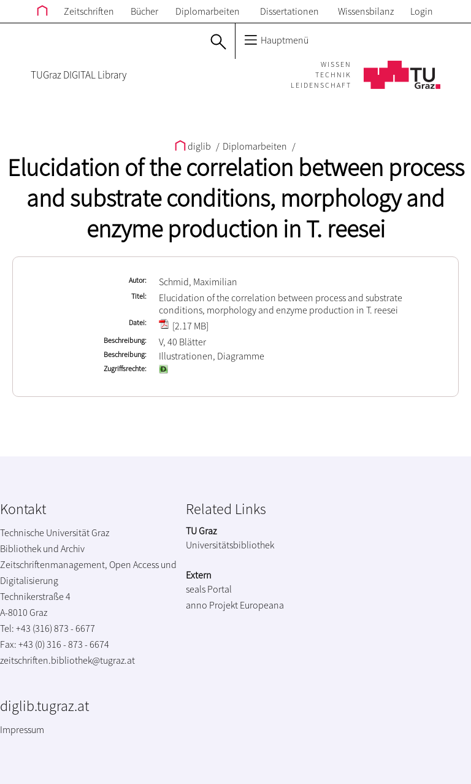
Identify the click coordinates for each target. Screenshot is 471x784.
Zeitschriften (89, 11)
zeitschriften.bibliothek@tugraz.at (67, 660)
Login (421, 11)
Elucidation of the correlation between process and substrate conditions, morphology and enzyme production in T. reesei (235, 198)
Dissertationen (289, 11)
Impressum (22, 729)
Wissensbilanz (366, 11)
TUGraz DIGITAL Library (78, 75)
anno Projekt (212, 605)
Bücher (144, 11)
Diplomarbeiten (207, 11)
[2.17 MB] (184, 326)
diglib (194, 146)
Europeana (262, 605)
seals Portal (209, 589)
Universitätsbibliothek (230, 545)
